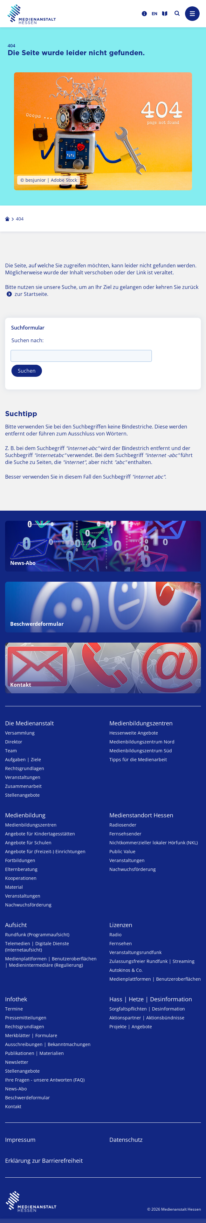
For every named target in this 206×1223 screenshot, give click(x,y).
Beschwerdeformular (27, 1098)
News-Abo (16, 1089)
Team (11, 751)
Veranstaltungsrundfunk (135, 952)
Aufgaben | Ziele (23, 759)
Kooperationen (21, 878)
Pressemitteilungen (25, 1018)
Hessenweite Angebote (133, 733)
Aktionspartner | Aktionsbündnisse (146, 1018)
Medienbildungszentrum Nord (142, 742)
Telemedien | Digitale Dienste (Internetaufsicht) (37, 946)
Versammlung (20, 733)
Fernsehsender (125, 834)
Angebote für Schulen (28, 843)
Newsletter (16, 1062)
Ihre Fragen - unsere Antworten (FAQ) (45, 1080)
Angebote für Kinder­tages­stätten (40, 834)
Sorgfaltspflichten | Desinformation (147, 1009)
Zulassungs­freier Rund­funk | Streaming (152, 961)
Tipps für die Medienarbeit (138, 759)
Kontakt (13, 1106)
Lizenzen (120, 925)
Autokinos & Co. (126, 970)
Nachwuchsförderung (28, 905)
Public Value (122, 851)
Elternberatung (21, 869)
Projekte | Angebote (130, 1027)
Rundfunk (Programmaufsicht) (37, 935)
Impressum (20, 1139)
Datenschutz (125, 1139)
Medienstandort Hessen (141, 815)
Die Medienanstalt (29, 723)
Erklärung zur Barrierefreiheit (44, 1160)
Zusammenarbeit (23, 786)
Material (14, 887)
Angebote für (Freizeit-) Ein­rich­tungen (45, 851)
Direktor (13, 742)
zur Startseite (31, 294)
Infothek (16, 999)
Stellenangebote (22, 795)
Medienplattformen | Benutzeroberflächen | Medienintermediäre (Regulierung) (51, 962)
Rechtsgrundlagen (24, 768)
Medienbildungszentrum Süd (140, 751)
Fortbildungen (20, 860)
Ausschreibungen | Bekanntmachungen (48, 1044)
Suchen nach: (27, 340)
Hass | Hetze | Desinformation (150, 999)
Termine (14, 1009)
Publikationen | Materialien (34, 1053)
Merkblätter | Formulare (31, 1035)
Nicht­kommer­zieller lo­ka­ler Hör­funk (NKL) (153, 843)
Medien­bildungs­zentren (141, 723)
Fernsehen (120, 943)
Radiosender (122, 825)
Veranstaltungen (22, 777)
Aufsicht (16, 925)
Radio (115, 935)
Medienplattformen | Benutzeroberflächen (155, 979)
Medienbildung (25, 815)
